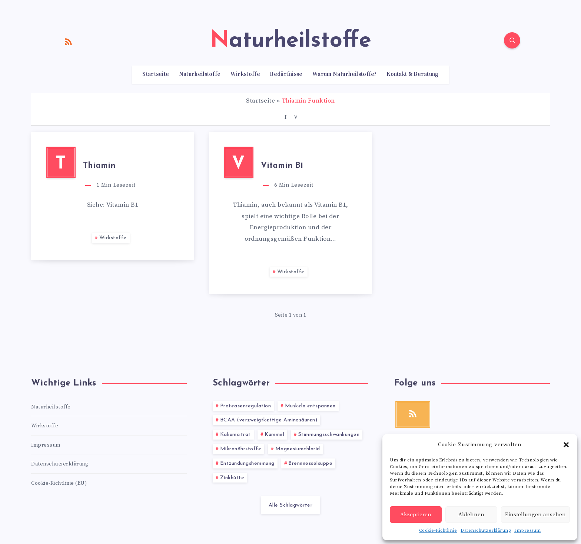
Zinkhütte (232, 478)
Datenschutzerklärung (486, 530)
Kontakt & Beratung (412, 74)
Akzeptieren (415, 514)
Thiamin (99, 165)
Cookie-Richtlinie (438, 530)
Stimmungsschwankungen (329, 434)
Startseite (155, 74)
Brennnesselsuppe (310, 463)
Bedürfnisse (286, 74)
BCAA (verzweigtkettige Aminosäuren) (269, 420)
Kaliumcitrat (235, 434)
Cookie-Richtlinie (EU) (59, 483)
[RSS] (69, 41)
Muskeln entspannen (310, 406)
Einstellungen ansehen (535, 514)
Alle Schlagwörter (291, 505)
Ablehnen (471, 514)
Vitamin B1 (282, 165)
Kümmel (274, 434)
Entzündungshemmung (247, 463)
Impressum (527, 530)
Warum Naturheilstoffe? (344, 74)
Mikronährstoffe (241, 449)
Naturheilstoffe (200, 74)
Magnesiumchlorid (297, 449)
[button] (566, 444)
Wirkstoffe (245, 74)
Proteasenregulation (245, 406)
